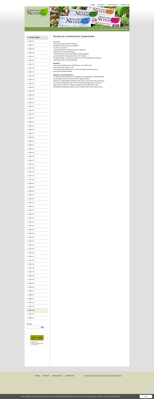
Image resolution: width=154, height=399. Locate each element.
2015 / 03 (31, 202)
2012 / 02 (31, 252)
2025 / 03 (31, 49)
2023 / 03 (31, 79)
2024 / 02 (31, 68)
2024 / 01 (31, 72)
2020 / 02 (31, 129)
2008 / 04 (31, 295)
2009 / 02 (31, 287)
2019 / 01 (31, 149)
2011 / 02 (31, 268)
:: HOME (92, 5)
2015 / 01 (31, 210)
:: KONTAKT (100, 5)
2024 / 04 (31, 60)
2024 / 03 (31, 64)
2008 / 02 (31, 298)
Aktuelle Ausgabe (34, 37)
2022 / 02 (31, 99)
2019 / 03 (31, 141)
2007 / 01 (31, 314)
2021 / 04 (31, 106)
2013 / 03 (31, 233)
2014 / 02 (31, 222)
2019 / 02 (31, 145)
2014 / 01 (31, 225)
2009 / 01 (31, 291)
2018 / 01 (31, 164)
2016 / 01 (31, 195)
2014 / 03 (31, 218)
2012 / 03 (31, 249)
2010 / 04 (31, 272)
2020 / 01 (31, 133)
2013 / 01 (31, 241)
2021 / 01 (31, 118)
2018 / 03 (31, 156)
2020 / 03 (31, 126)
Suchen (29, 324)
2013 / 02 (31, 237)
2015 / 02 (31, 206)
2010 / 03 (31, 275)
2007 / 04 (31, 302)
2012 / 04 (31, 245)
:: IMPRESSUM (124, 5)
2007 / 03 (31, 306)
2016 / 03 (31, 187)
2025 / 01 (31, 56)
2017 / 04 (31, 168)
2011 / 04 (31, 260)
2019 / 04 (31, 137)
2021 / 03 (31, 110)
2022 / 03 (31, 95)
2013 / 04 (31, 229)
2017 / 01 (31, 179)
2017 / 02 (31, 175)
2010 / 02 (31, 279)
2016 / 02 (31, 191)
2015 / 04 (31, 199)
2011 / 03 (31, 264)
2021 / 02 (31, 114)
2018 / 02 (31, 160)
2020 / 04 (31, 122)
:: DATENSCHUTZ (112, 5)
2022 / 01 (31, 102)
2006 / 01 (31, 318)
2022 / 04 (31, 91)
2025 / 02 (31, 52)
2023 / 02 (31, 83)
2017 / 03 (31, 172)
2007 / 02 (31, 310)
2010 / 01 (31, 283)
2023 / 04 (31, 76)
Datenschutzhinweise (112, 396)
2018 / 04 (31, 152)
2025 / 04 (31, 45)
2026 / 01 (31, 41)
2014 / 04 (31, 214)
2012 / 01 (31, 256)
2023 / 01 (31, 87)
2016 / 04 (31, 183)
